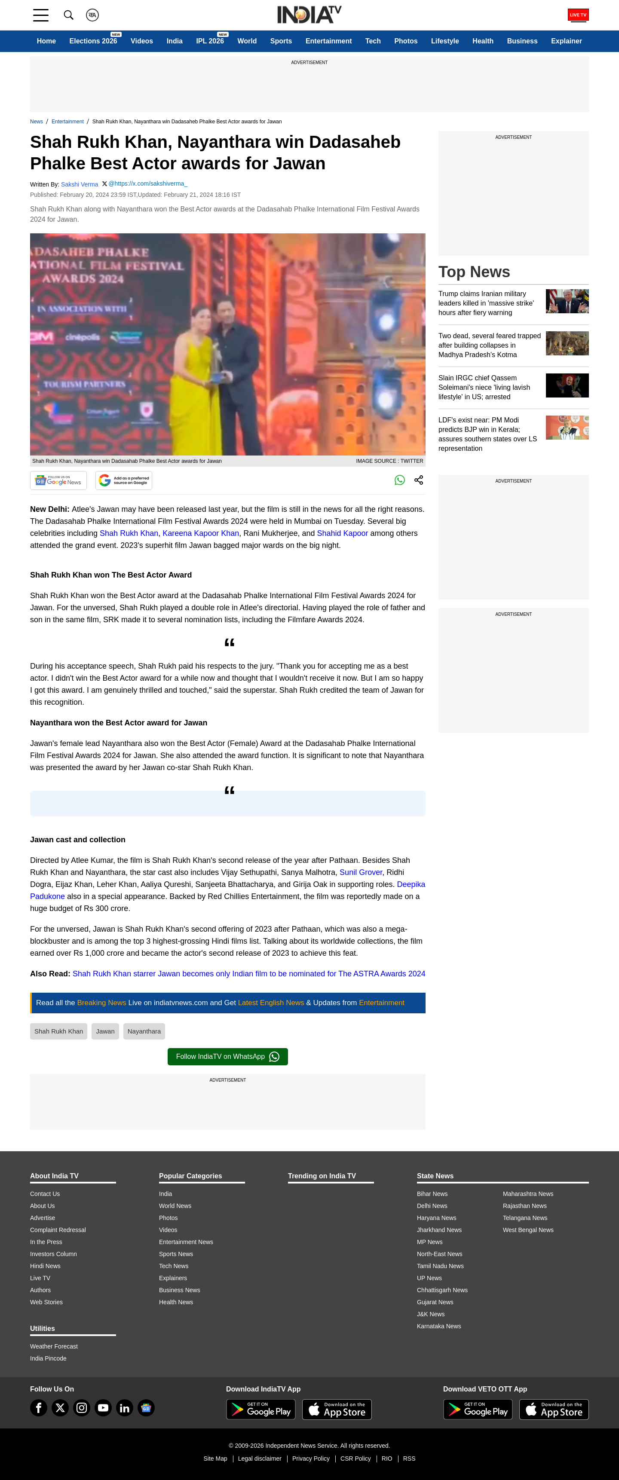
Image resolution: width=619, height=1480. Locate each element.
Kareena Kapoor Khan (200, 533)
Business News (179, 1290)
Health (482, 41)
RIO (387, 1458)
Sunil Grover (361, 872)
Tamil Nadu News (440, 1266)
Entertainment (329, 41)
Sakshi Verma (79, 184)
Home (46, 41)
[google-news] (146, 1407)
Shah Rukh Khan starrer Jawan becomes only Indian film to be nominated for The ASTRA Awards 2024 (248, 973)
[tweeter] (60, 1407)
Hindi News (45, 1266)
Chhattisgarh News (442, 1290)
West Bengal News (528, 1229)
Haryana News (437, 1217)
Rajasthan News (525, 1205)
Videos (142, 41)
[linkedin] (124, 1407)
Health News (176, 1302)
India (175, 41)
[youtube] (103, 1407)
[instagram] (81, 1407)
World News (175, 1205)
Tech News (173, 1266)
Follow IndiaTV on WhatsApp (227, 1057)
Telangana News (525, 1217)
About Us (42, 1205)
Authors (40, 1290)
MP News (430, 1241)
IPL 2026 (210, 41)
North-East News (440, 1254)
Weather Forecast (54, 1346)
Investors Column (53, 1254)
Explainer (566, 41)
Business (522, 41)
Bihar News (432, 1193)
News (36, 122)
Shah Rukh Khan (129, 533)
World (247, 41)
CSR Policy (355, 1458)
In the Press (46, 1241)
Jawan (105, 1031)
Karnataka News (439, 1326)
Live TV (40, 1278)
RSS (409, 1458)
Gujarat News (435, 1302)
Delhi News (432, 1205)
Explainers (173, 1278)
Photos (405, 41)
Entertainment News (186, 1241)
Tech (373, 41)
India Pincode (48, 1358)
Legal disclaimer (260, 1458)
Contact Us (45, 1193)
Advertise (42, 1217)
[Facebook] (38, 1407)
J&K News (431, 1314)
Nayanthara (144, 1031)
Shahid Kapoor (342, 533)
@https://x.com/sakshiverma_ (147, 183)
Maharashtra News (528, 1193)
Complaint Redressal (58, 1229)
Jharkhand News (439, 1229)
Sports (281, 41)
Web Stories (46, 1302)
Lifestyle (445, 41)
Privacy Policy (311, 1458)
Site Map (215, 1458)
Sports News (176, 1254)
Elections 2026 (93, 41)
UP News (429, 1278)
